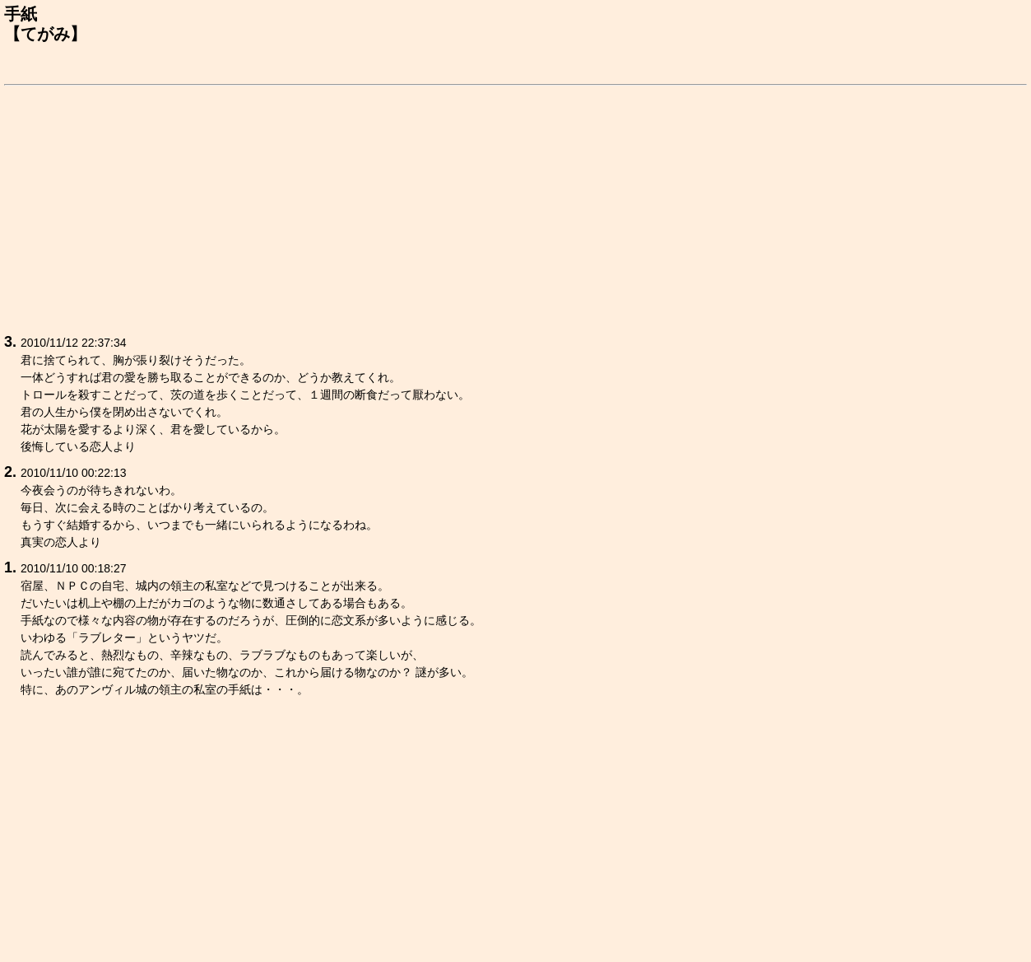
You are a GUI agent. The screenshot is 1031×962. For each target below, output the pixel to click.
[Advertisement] (498, 206)
